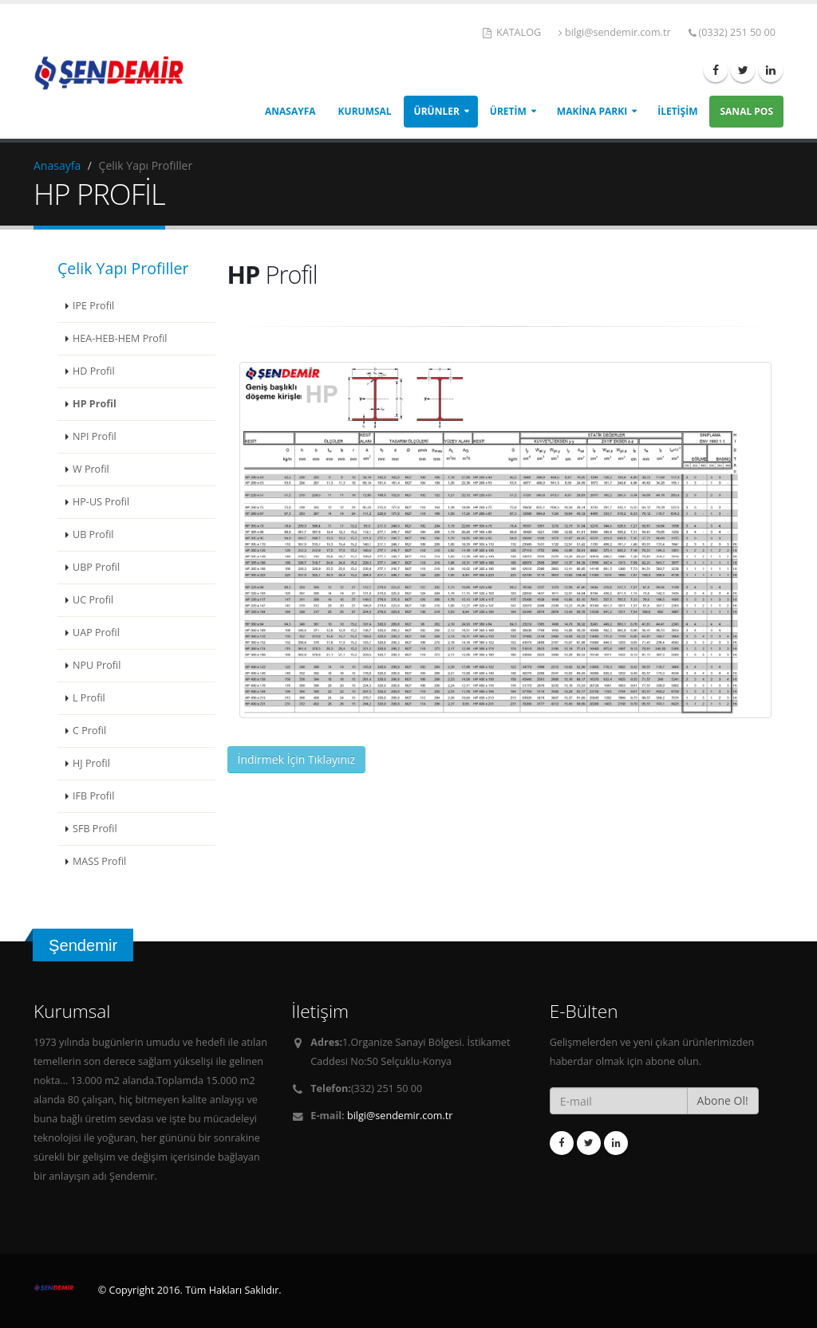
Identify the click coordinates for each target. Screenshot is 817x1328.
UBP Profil (96, 567)
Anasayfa (290, 111)
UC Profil (93, 600)
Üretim (508, 111)
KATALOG (512, 32)
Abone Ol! (722, 1100)
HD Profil (94, 371)
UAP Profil (96, 632)
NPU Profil (96, 665)
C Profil (89, 730)
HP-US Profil (101, 502)
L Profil (89, 698)
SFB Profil (95, 828)
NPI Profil (94, 436)
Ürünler (437, 111)
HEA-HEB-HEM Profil (120, 338)
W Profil (91, 469)
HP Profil (94, 404)
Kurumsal (365, 111)
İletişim (677, 111)
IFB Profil (93, 796)
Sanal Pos (746, 111)
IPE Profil (93, 305)
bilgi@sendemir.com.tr (614, 32)
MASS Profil (99, 861)
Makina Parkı (592, 111)
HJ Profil (91, 763)
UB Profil (93, 534)
